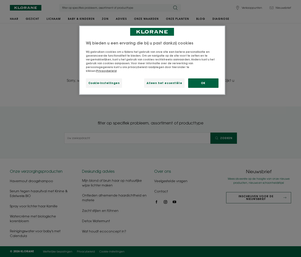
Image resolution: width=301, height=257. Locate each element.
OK (203, 83)
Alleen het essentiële (164, 83)
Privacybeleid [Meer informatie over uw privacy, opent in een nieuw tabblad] (106, 71)
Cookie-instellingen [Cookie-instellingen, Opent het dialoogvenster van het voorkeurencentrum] (104, 83)
